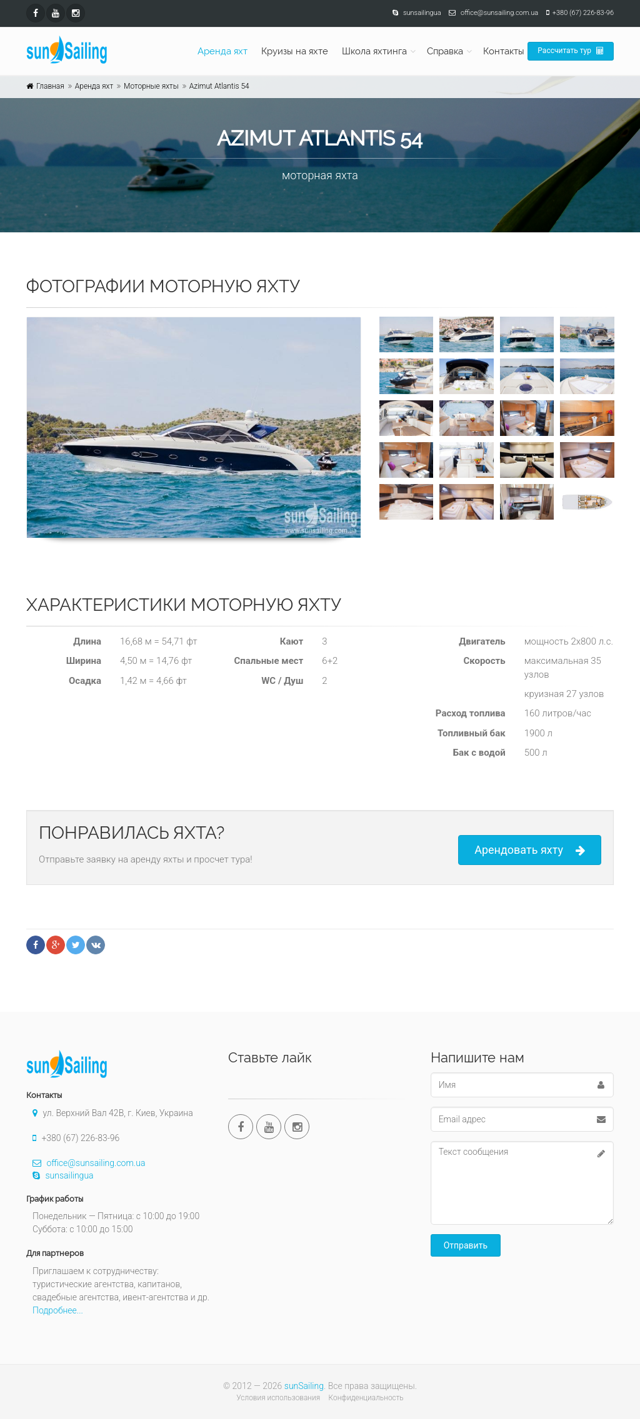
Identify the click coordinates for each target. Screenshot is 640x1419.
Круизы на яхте (294, 51)
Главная (50, 86)
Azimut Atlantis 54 (219, 86)
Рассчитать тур (571, 50)
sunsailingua (60, 1175)
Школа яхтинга (374, 51)
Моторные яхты (151, 86)
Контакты (503, 51)
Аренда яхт (223, 51)
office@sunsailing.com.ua (85, 1163)
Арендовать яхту (529, 850)
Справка (445, 51)
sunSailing (304, 1386)
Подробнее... (57, 1310)
